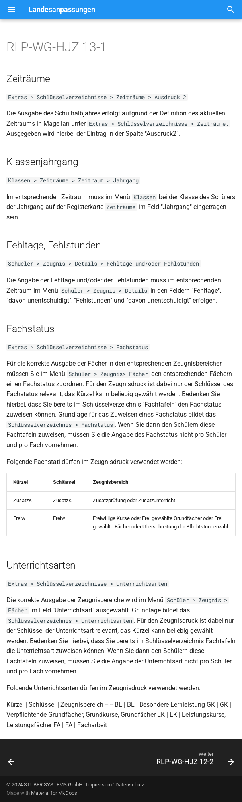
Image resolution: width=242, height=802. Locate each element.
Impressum (99, 785)
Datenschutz (129, 785)
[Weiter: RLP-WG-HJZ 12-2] (193, 760)
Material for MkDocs (54, 793)
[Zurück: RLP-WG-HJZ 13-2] (12, 760)
